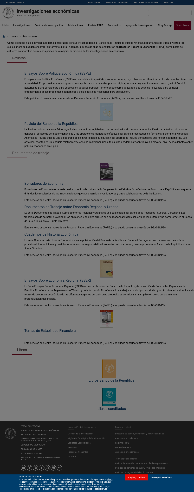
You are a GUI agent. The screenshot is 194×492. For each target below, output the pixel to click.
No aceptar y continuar (161, 481)
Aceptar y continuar (137, 481)
